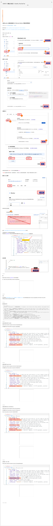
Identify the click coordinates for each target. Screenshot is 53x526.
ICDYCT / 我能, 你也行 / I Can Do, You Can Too (14, 3)
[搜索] (51, 2)
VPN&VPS (24, 6)
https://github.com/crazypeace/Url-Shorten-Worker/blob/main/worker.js (14, 232)
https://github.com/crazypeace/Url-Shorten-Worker (15, 29)
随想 (17, 6)
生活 (20, 6)
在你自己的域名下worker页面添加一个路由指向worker (14, 299)
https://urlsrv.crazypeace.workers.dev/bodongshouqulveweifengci (17, 31)
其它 (31, 6)
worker (15, 27)
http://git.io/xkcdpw (26, 235)
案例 (28, 6)
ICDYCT (5, 6)
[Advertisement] (26, 17)
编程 (14, 6)
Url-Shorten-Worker (10, 27)
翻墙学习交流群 (10, 6)
